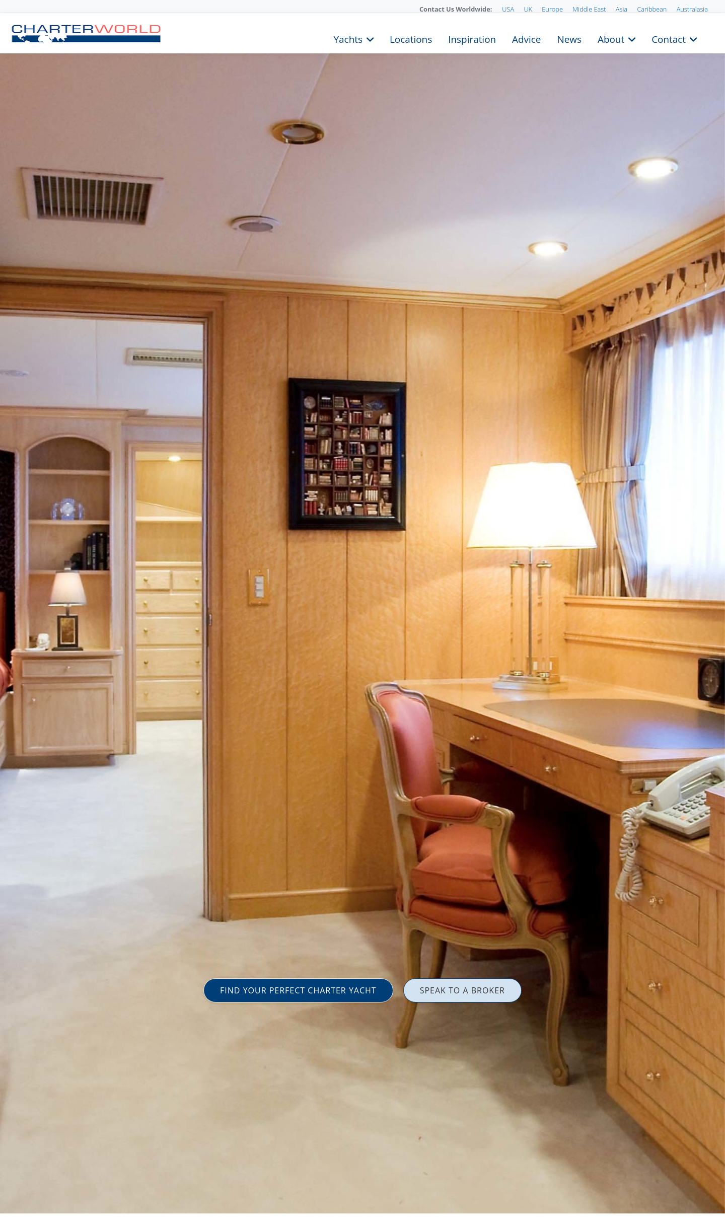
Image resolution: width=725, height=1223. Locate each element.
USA (508, 9)
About (611, 38)
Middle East (589, 9)
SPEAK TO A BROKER (462, 990)
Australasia (692, 9)
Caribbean (652, 9)
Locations (411, 38)
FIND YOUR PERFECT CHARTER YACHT (298, 990)
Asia (621, 9)
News (569, 38)
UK (528, 9)
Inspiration (472, 38)
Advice (526, 38)
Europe (552, 9)
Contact (668, 38)
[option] (362, 611)
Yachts (348, 38)
